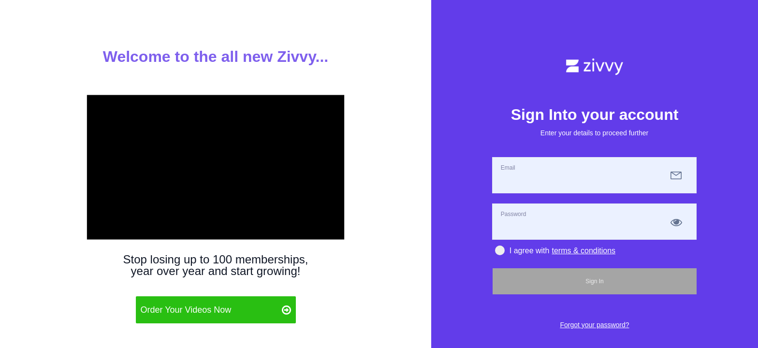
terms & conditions (583, 251)
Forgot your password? (594, 325)
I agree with (522, 251)
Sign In (594, 281)
